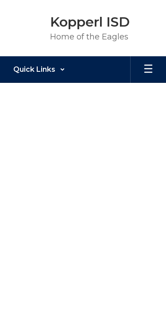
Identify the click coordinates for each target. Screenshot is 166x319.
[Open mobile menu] (148, 69)
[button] (39, 69)
